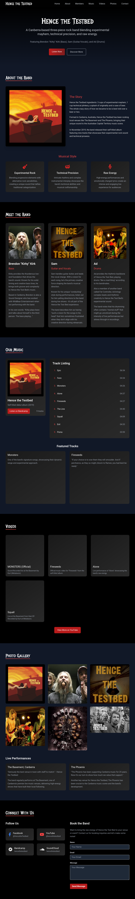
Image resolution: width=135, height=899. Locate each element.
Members (79, 4)
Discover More (76, 52)
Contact (124, 4)
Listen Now (57, 51)
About (67, 4)
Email (72, 853)
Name (72, 842)
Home (57, 4)
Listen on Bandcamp (19, 411)
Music (91, 4)
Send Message (78, 886)
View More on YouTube (67, 630)
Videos (102, 4)
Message (73, 863)
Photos (113, 4)
